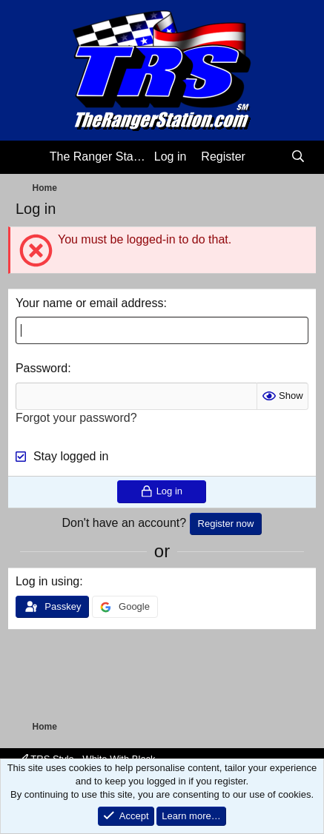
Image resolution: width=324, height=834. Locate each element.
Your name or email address (90, 303)
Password (41, 368)
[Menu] (28, 157)
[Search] (298, 157)
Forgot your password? (76, 417)
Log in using (47, 581)
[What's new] (268, 157)
